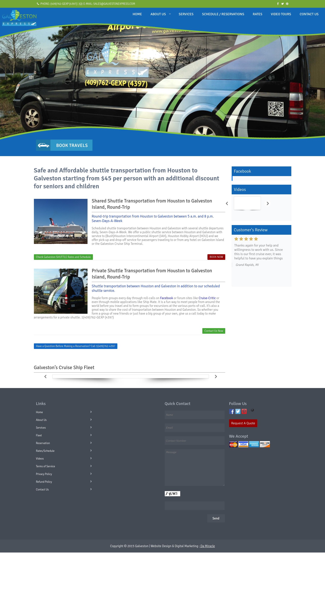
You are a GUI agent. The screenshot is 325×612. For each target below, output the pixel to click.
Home (39, 412)
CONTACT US (309, 14)
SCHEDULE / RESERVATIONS (223, 14)
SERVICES (186, 14)
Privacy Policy (44, 474)
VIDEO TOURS (281, 14)
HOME (137, 14)
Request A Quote (243, 423)
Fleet (39, 435)
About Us (41, 420)
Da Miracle (207, 546)
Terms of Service (45, 466)
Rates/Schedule (45, 451)
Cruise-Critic (207, 298)
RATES (257, 14)
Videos (40, 458)
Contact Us (42, 489)
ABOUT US (158, 14)
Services (41, 427)
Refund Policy (44, 482)
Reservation (43, 443)
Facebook (166, 298)
